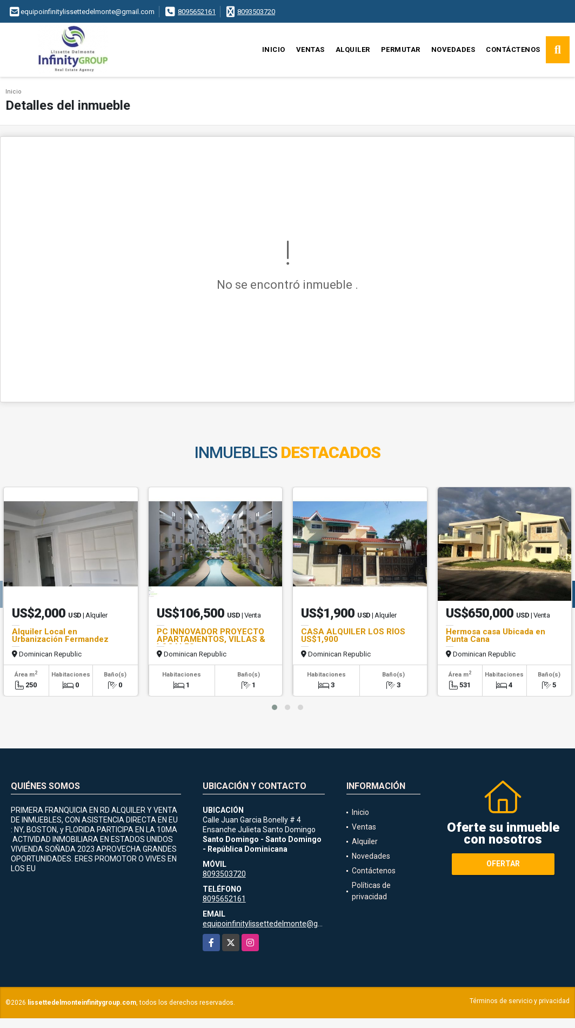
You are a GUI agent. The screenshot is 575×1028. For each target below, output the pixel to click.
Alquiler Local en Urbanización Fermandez (60, 635)
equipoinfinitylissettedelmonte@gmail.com (276, 923)
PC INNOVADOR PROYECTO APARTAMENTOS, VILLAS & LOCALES (211, 639)
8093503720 (256, 12)
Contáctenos (513, 49)
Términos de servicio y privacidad (520, 1001)
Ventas (310, 49)
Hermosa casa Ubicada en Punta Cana (495, 635)
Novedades (453, 49)
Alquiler (353, 49)
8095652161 (197, 12)
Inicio (273, 49)
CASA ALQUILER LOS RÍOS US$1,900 (353, 635)
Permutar (400, 49)
